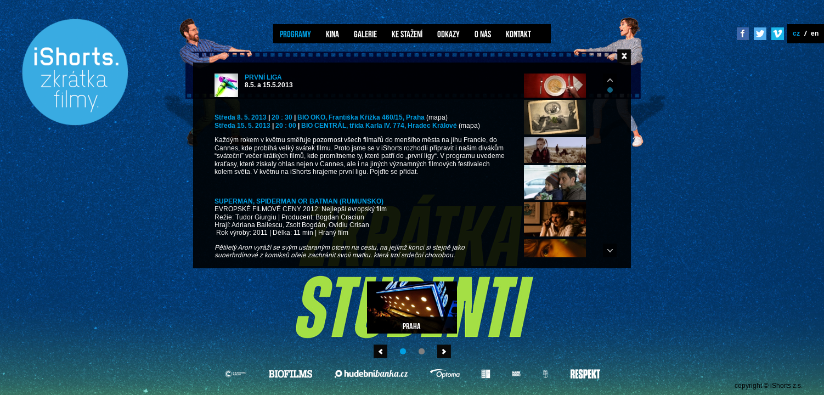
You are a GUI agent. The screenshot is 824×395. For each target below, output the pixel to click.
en (815, 33)
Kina (332, 34)
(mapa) (437, 118)
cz (796, 33)
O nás (483, 34)
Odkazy (448, 34)
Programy (295, 34)
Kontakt (518, 34)
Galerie (365, 34)
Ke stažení (407, 34)
